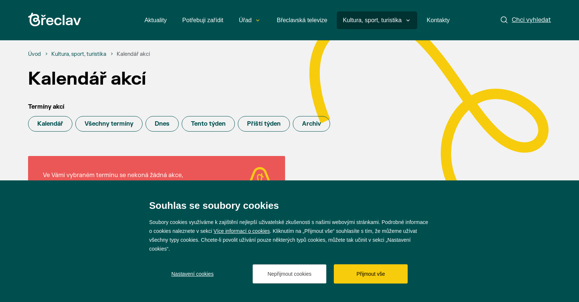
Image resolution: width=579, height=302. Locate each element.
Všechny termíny (109, 124)
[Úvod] (34, 54)
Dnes (162, 124)
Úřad (249, 20)
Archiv (311, 124)
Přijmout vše (370, 274)
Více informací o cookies (241, 231)
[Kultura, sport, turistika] (78, 54)
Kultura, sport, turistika (376, 20)
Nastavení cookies (192, 274)
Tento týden (208, 124)
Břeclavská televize (302, 20)
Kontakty (438, 20)
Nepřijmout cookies (289, 274)
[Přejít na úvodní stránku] (54, 19)
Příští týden (264, 124)
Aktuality (155, 20)
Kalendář (50, 124)
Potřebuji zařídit (202, 20)
